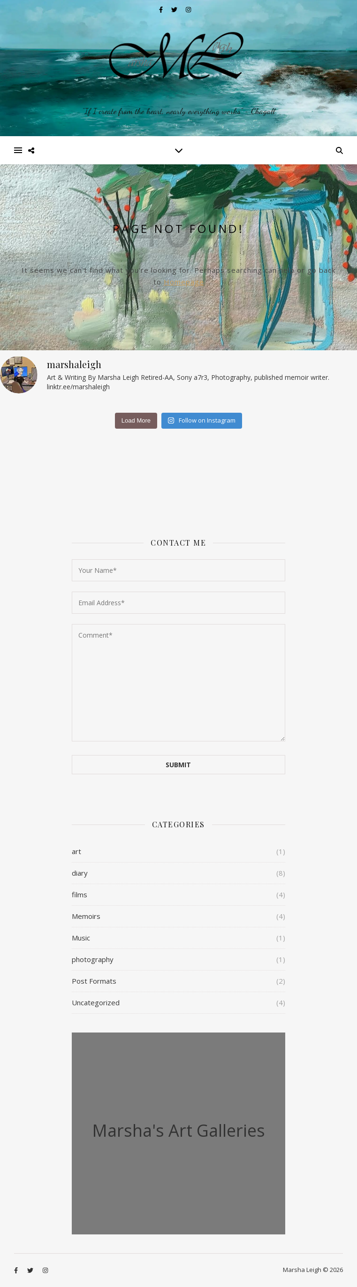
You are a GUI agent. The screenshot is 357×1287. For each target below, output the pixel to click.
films (79, 894)
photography (93, 959)
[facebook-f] (161, 9)
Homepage (184, 281)
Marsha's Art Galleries (178, 1130)
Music (81, 937)
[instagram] (188, 9)
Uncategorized (96, 1002)
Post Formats (94, 981)
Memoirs (86, 916)
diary (80, 873)
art (76, 851)
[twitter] (175, 9)
